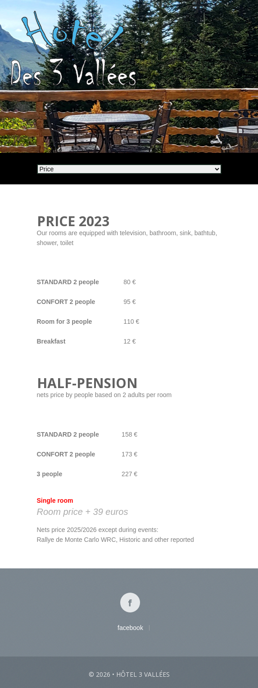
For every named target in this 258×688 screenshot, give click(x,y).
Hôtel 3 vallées (143, 674)
